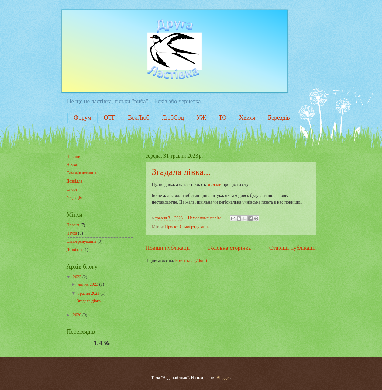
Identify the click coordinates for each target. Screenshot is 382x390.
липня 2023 (88, 284)
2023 (77, 277)
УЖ (201, 117)
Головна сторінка (229, 248)
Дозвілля (74, 181)
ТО (222, 117)
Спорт (72, 189)
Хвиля (247, 117)
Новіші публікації (168, 248)
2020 (77, 315)
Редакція (74, 198)
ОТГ (109, 117)
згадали (214, 184)
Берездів (279, 117)
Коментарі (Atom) (191, 260)
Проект (171, 227)
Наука (72, 164)
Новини (74, 156)
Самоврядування (194, 227)
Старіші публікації (292, 248)
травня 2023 (89, 293)
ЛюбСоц (173, 117)
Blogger (223, 377)
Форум (82, 117)
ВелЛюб (139, 117)
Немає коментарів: (205, 218)
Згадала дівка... (181, 172)
